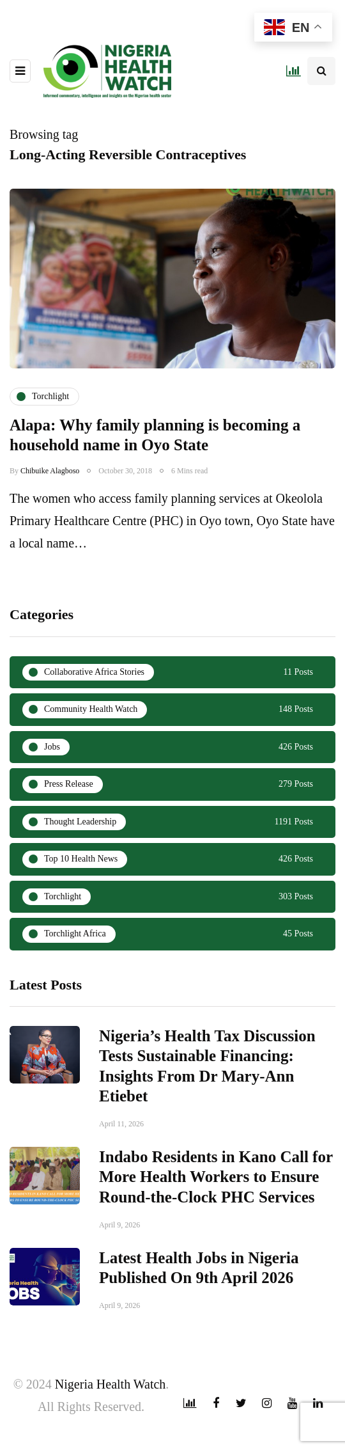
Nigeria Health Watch (110, 1384)
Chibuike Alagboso (49, 470)
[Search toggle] (321, 71)
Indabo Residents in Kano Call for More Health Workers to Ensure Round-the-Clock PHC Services (216, 1197)
